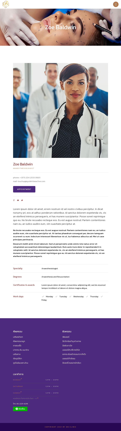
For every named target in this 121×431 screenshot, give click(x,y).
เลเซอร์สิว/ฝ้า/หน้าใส (71, 349)
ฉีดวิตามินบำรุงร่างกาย (71, 341)
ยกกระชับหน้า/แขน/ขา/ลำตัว (74, 354)
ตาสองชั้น (17, 345)
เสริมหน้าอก (18, 336)
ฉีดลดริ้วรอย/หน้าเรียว (71, 362)
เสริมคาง (17, 354)
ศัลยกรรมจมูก (19, 341)
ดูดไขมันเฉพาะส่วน (20, 362)
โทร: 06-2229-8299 (20, 403)
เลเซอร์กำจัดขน (68, 358)
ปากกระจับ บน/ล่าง (21, 349)
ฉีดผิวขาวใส (67, 345)
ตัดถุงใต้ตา (17, 358)
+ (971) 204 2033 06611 (30, 177)
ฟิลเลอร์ (65, 336)
